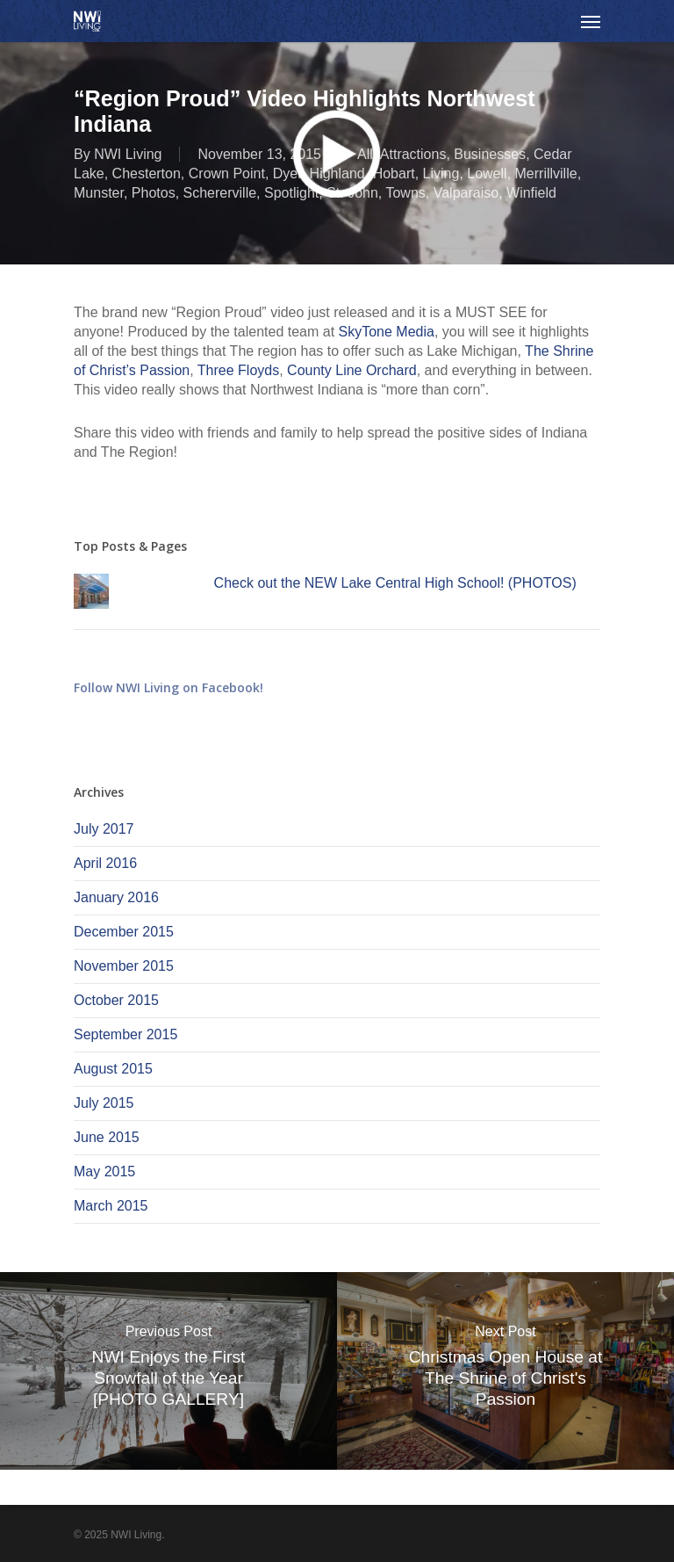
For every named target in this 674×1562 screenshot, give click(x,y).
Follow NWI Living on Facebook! (168, 687)
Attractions (413, 154)
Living (441, 173)
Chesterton (146, 173)
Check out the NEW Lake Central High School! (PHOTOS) (395, 582)
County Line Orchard (350, 370)
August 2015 (113, 1068)
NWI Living (127, 154)
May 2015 (104, 1171)
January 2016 (116, 897)
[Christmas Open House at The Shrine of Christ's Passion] (505, 1371)
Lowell (486, 173)
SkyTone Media (386, 331)
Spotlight (291, 192)
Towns (405, 192)
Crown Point (227, 173)
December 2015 (124, 931)
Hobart (394, 173)
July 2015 (104, 1103)
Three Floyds (238, 370)
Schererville (220, 192)
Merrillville (546, 173)
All (365, 154)
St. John (352, 192)
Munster (99, 192)
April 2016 (105, 863)
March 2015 (111, 1205)
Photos (154, 192)
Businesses (490, 154)
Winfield (531, 192)
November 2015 (124, 965)
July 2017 (104, 828)
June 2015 (107, 1137)
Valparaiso (466, 192)
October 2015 (116, 1000)
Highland (337, 173)
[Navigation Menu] (590, 21)
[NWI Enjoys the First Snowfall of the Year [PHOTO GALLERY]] (168, 1371)
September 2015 (125, 1034)
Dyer (287, 173)
